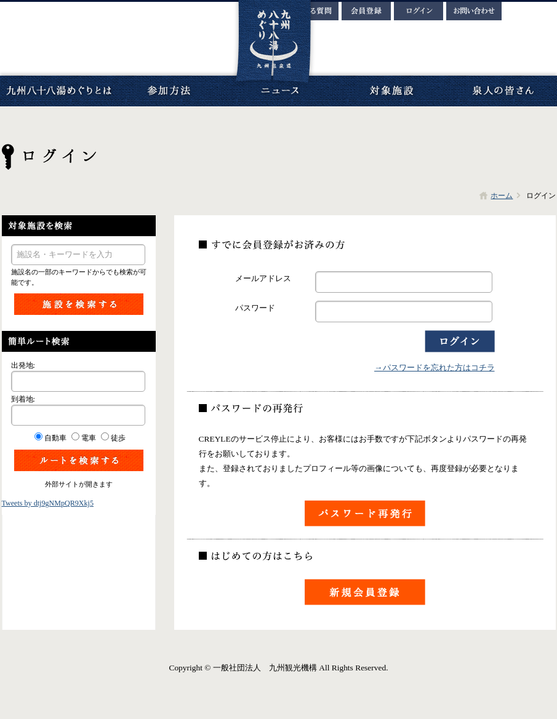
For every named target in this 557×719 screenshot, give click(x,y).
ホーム (502, 195)
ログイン (418, 11)
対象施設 (390, 91)
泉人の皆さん (501, 91)
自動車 (55, 438)
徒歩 (118, 438)
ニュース (280, 91)
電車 (88, 438)
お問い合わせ (474, 11)
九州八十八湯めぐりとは (58, 91)
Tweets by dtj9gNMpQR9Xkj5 (48, 503)
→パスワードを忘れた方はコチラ (434, 367)
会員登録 (366, 11)
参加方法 (169, 91)
